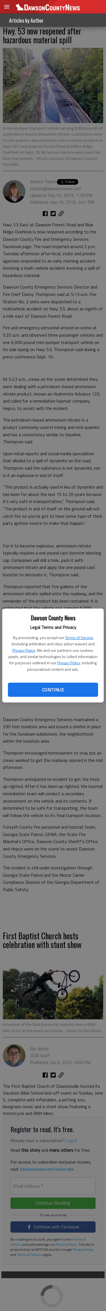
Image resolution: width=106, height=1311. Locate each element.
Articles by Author (26, 20)
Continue (53, 689)
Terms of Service (79, 638)
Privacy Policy (23, 650)
